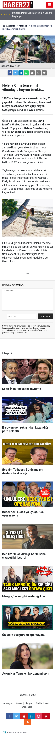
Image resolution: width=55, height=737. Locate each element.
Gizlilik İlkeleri (42, 703)
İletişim (29, 703)
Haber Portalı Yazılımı (17, 732)
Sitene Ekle (27, 707)
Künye (19, 703)
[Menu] (49, 5)
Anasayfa (7, 703)
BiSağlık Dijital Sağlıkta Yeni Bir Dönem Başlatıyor (32, 14)
